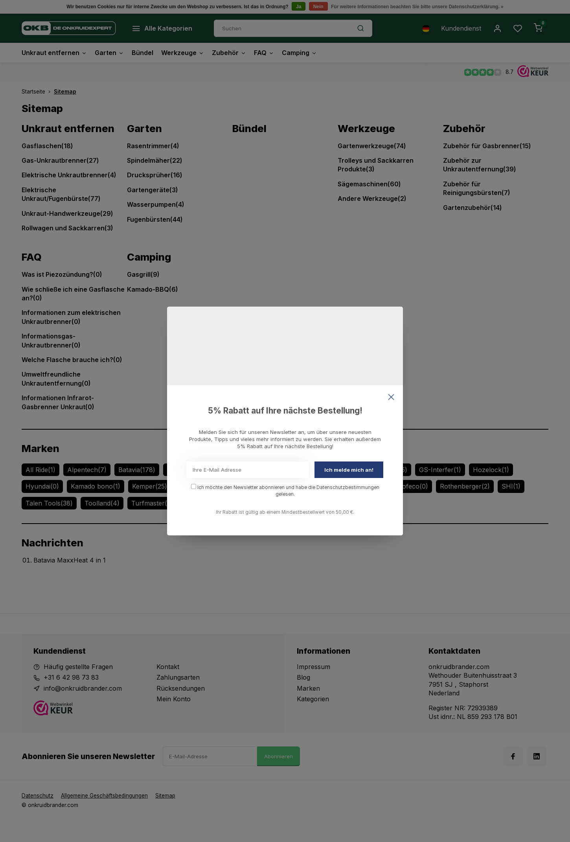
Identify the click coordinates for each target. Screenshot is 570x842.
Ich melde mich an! (348, 470)
